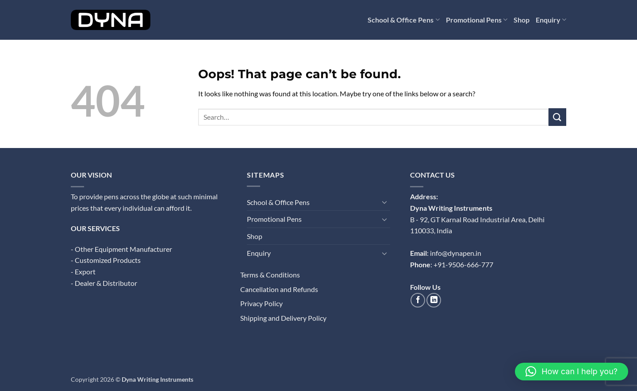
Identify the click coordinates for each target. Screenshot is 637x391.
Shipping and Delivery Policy (283, 318)
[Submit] (557, 116)
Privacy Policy (261, 303)
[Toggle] (385, 202)
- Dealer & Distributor (104, 283)
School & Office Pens (403, 19)
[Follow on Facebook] (418, 300)
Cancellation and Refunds (279, 289)
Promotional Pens (476, 19)
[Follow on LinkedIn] (433, 300)
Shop (522, 19)
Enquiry (551, 19)
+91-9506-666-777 (463, 264)
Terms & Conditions (270, 274)
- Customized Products (106, 260)
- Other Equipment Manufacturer (121, 249)
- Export (83, 271)
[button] (571, 371)
